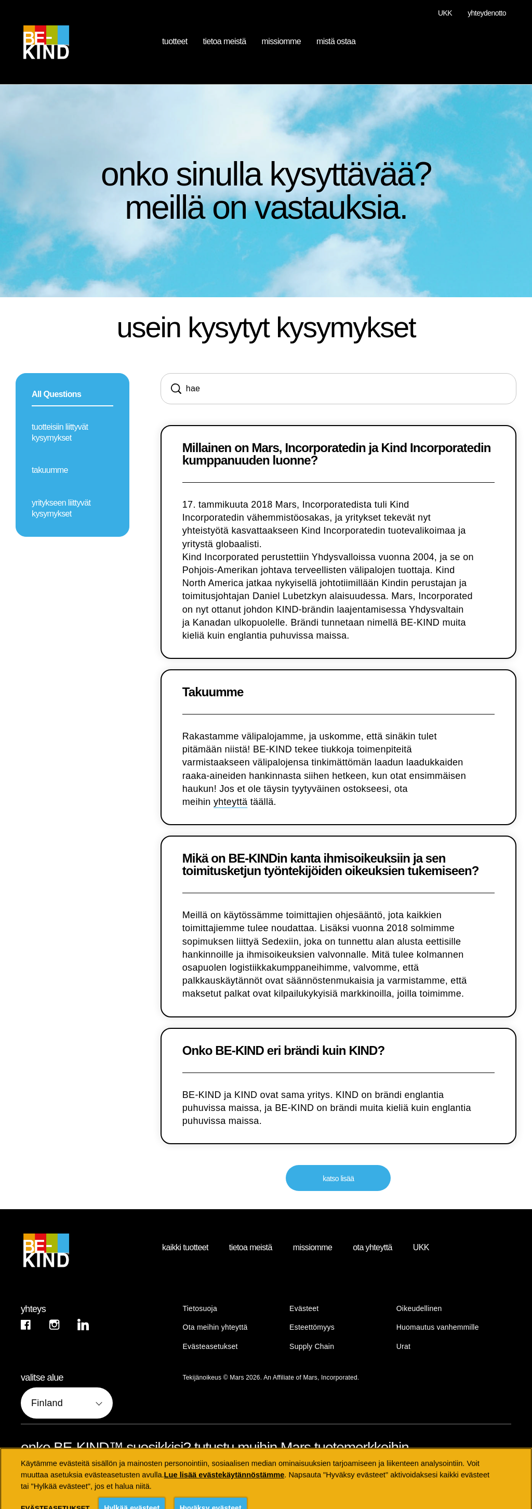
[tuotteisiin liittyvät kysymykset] (72, 433)
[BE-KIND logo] (76, 1250)
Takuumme (213, 692)
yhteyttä (230, 802)
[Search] (338, 388)
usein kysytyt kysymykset (265, 327)
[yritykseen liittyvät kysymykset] (72, 509)
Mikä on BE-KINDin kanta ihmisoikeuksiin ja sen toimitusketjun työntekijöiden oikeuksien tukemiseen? (330, 864)
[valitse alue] (67, 1403)
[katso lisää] (338, 1178)
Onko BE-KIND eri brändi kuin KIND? (283, 1050)
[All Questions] (72, 395)
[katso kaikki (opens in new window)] (61, 1479)
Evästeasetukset (210, 1347)
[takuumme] (72, 471)
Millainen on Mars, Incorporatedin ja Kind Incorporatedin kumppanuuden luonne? (336, 454)
